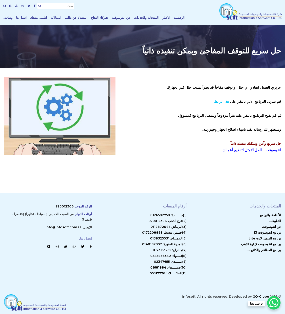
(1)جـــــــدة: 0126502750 (168, 215)
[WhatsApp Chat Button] (274, 303)
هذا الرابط (221, 101)
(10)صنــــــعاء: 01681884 (168, 267)
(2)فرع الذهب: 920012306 (168, 221)
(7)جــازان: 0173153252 (170, 250)
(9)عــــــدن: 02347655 (170, 262)
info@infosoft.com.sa (64, 227)
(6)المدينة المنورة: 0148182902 (164, 244)
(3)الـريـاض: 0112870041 (169, 227)
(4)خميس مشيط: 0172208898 (164, 233)
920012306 (64, 206)
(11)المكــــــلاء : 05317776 (168, 273)
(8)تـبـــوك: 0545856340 (168, 256)
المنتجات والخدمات (146, 18)
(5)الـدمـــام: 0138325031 (168, 238)
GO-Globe (261, 297)
